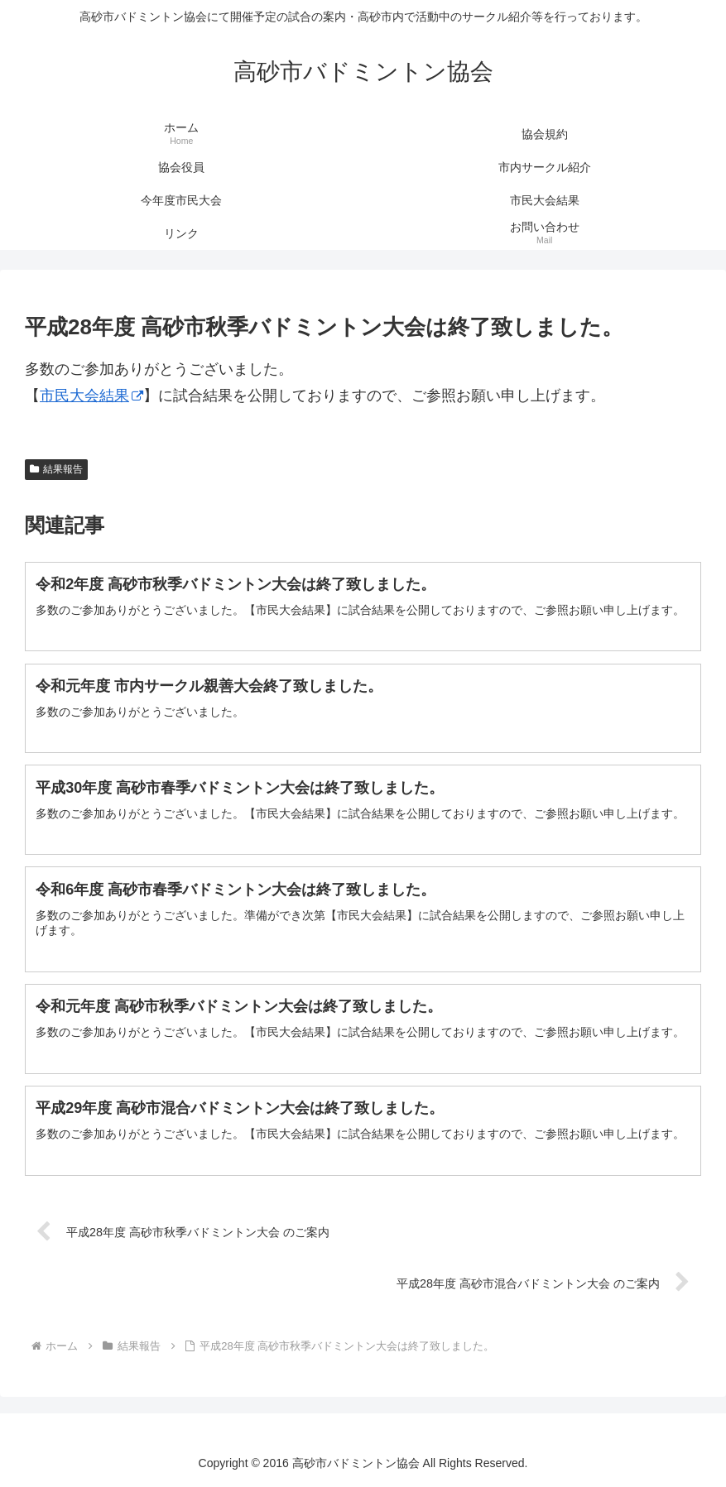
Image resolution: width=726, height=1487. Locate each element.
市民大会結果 (91, 395)
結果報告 (56, 469)
